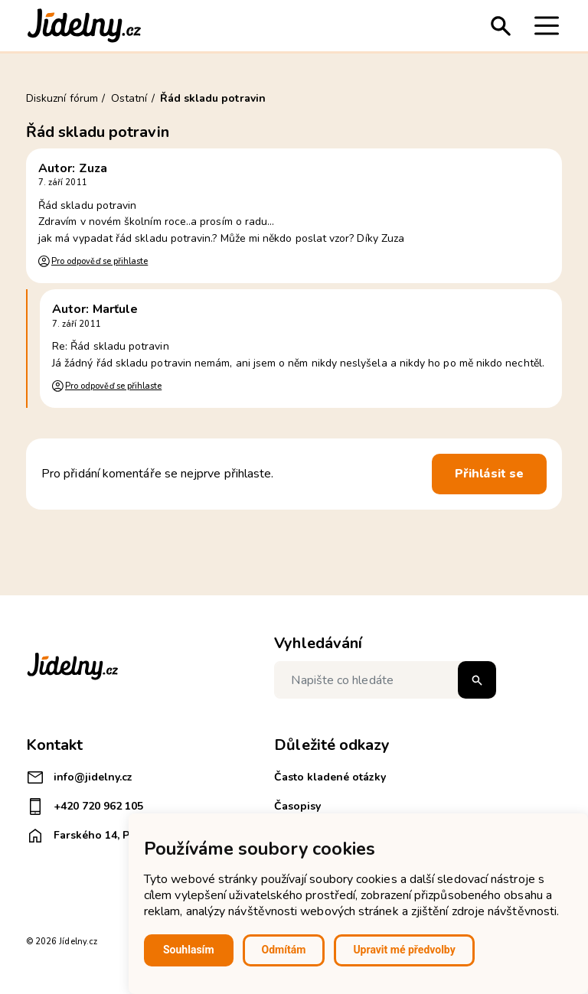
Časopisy (297, 806)
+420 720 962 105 (84, 806)
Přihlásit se (489, 473)
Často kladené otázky (330, 777)
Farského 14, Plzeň (88, 835)
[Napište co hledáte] (385, 680)
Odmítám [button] (284, 949)
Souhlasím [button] (188, 949)
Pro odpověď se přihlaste (99, 261)
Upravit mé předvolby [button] (404, 949)
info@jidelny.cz (79, 777)
